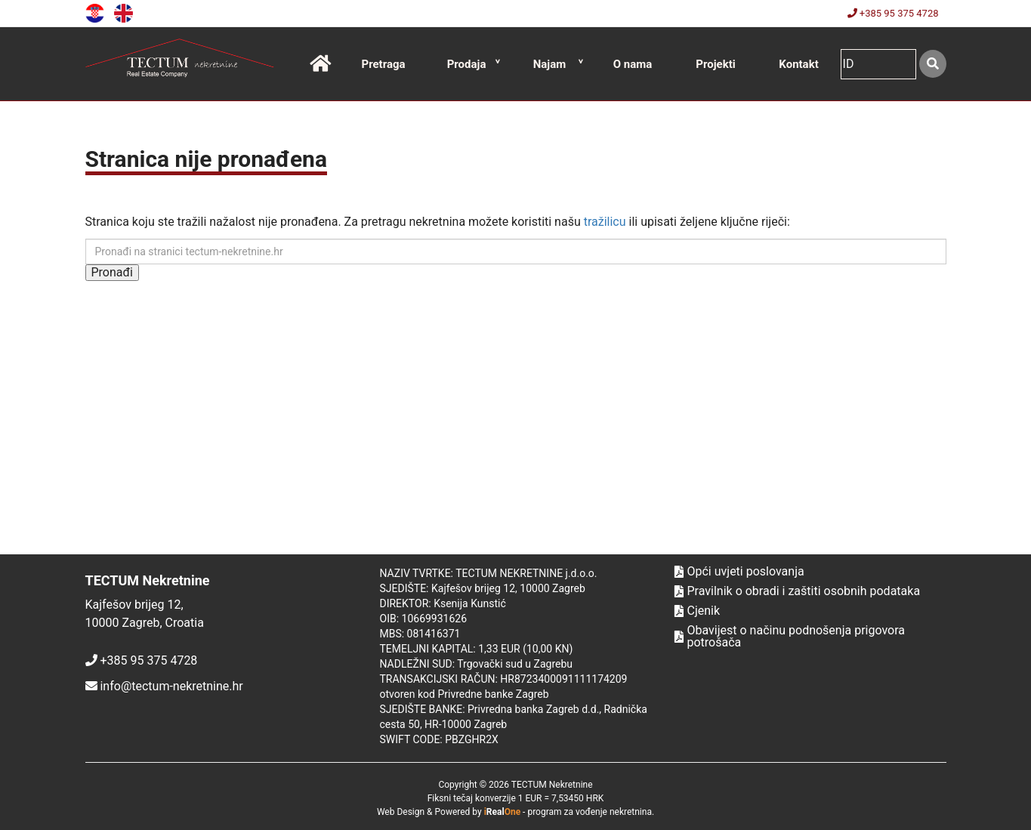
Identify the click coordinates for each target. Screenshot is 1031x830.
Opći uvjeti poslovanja (739, 572)
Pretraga (383, 64)
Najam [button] (549, 64)
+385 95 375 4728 (893, 13)
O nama (633, 64)
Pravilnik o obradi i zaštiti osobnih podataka (797, 591)
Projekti (715, 64)
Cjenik (697, 611)
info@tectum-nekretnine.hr (171, 686)
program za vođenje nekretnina (589, 812)
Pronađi (112, 272)
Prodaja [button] (466, 64)
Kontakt (798, 64)
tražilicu (605, 221)
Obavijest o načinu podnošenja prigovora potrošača (790, 637)
